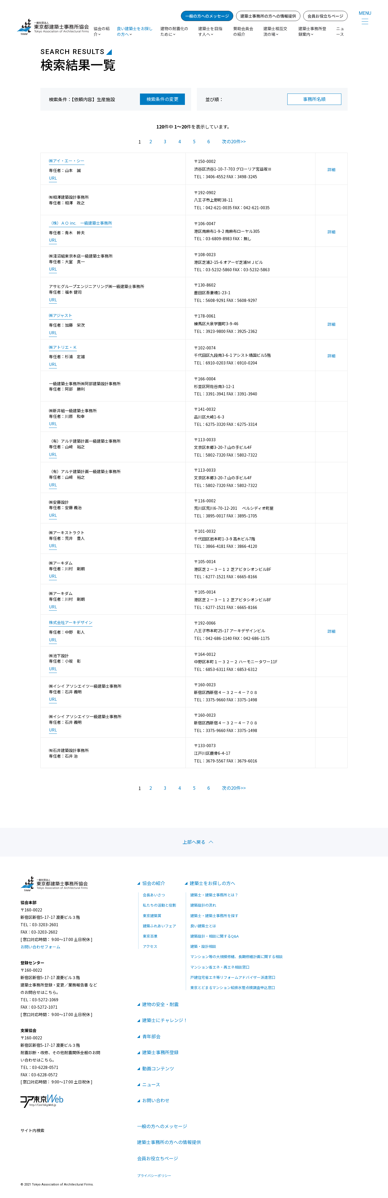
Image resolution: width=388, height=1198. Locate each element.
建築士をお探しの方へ (212, 883)
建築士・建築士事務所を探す (214, 915)
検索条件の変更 (162, 99)
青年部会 (151, 1036)
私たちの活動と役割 (159, 905)
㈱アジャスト (60, 315)
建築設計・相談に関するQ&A (214, 936)
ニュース (340, 31)
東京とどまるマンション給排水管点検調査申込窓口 (232, 987)
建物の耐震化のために (174, 31)
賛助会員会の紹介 (243, 31)
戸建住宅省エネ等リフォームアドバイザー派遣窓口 (232, 977)
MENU (365, 13)
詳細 (331, 169)
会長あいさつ (154, 895)
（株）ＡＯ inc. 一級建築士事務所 (80, 223)
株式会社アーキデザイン (70, 622)
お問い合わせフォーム (40, 947)
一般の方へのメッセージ (207, 16)
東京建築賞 (152, 915)
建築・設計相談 (203, 946)
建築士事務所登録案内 (312, 31)
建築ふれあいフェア (159, 925)
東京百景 (150, 936)
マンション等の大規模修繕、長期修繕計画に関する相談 (236, 956)
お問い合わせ (156, 1100)
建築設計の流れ (203, 905)
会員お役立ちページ (325, 16)
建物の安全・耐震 (160, 1004)
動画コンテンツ (158, 1068)
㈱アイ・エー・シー (66, 160)
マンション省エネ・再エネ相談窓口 (219, 967)
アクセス (150, 946)
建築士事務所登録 (160, 1052)
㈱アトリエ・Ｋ (63, 347)
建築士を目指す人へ (210, 31)
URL (53, 178)
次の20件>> (234, 141)
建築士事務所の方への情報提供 (268, 16)
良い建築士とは (203, 925)
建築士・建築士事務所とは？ (214, 895)
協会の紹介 (153, 883)
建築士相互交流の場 (275, 31)
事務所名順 (314, 99)
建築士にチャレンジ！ (165, 1020)
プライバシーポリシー (154, 1175)
